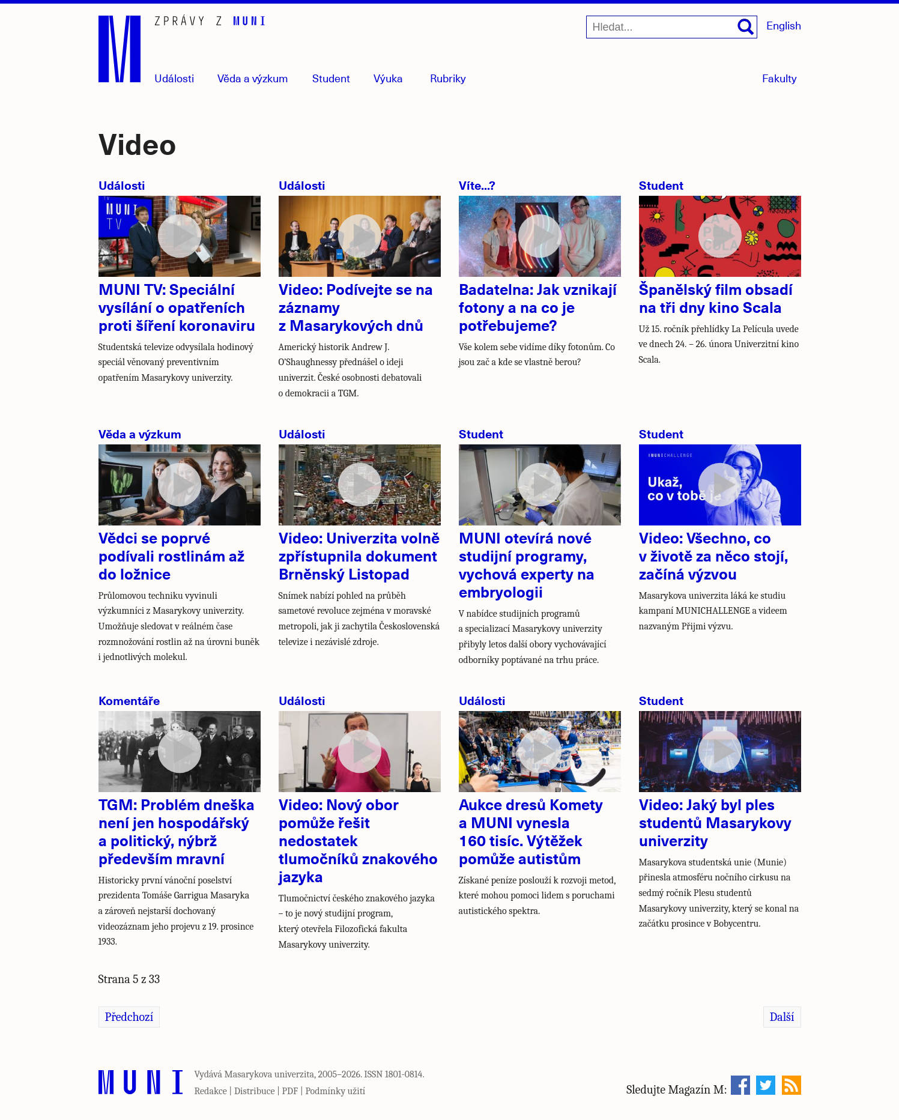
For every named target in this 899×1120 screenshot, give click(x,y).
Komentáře (129, 700)
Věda (252, 77)
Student (331, 77)
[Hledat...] (671, 27)
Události (174, 77)
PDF (290, 1091)
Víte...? (477, 185)
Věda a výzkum (139, 433)
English (783, 24)
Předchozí (129, 1017)
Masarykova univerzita (270, 1074)
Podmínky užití (335, 1091)
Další (782, 1017)
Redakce (211, 1091)
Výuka (388, 77)
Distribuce (254, 1091)
